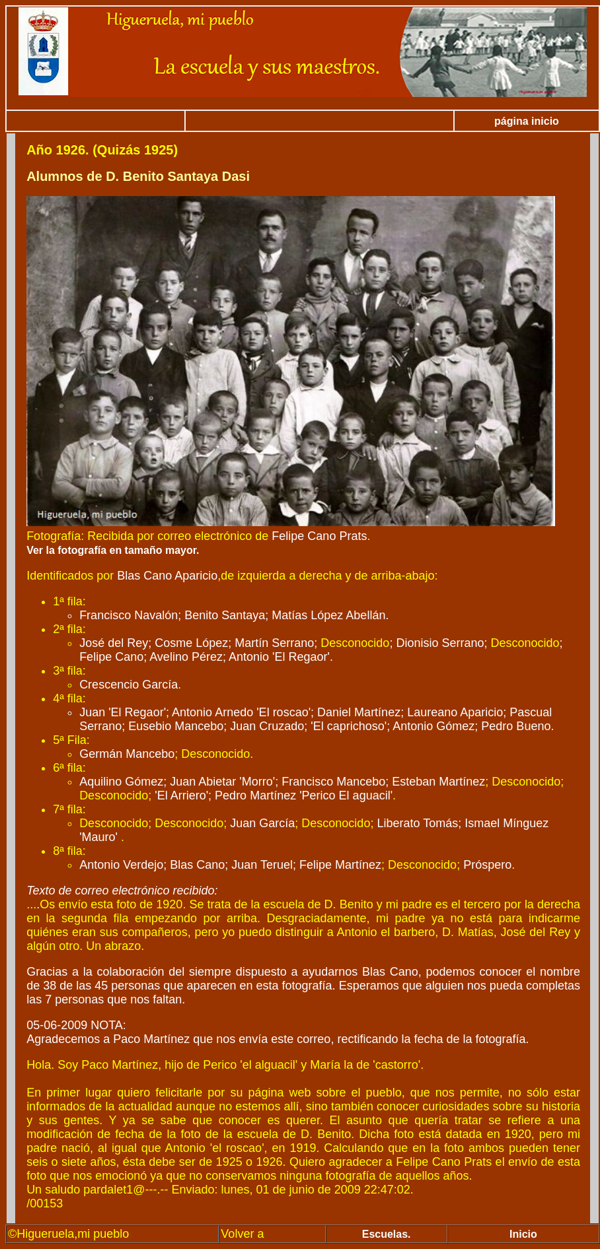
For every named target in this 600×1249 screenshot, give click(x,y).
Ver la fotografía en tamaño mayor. (112, 550)
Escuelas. (386, 1234)
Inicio (523, 1234)
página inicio (526, 121)
